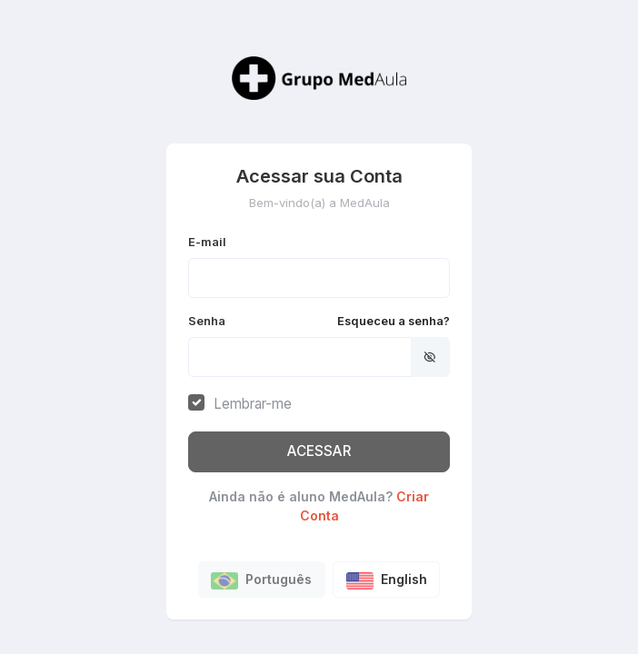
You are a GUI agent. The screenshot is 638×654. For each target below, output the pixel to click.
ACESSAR (319, 451)
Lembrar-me (253, 403)
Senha (319, 321)
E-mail (207, 242)
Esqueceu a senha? (393, 321)
